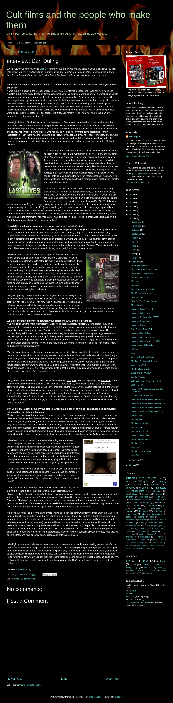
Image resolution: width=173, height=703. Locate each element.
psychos (130, 487)
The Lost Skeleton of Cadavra (144, 361)
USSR (139, 573)
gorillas (129, 517)
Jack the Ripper (146, 534)
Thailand (146, 564)
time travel (131, 514)
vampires (155, 484)
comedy (162, 481)
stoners (128, 548)
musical (129, 511)
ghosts (147, 481)
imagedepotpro (96, 697)
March (135, 258)
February (136, 262)
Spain (160, 567)
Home (9, 43)
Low (133, 353)
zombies (136, 484)
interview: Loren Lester (141, 321)
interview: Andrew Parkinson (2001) (147, 407)
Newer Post (14, 678)
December (137, 222)
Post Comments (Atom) (30, 685)
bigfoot (160, 525)
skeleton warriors (156, 545)
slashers (134, 502)
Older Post (112, 678)
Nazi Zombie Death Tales (142, 329)
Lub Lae (135, 349)
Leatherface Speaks (140, 431)
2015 (131, 214)
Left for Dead (137, 427)
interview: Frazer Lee (140, 325)
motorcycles (141, 545)
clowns (132, 523)
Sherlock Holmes (133, 525)
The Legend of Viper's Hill (142, 423)
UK (128, 561)
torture (163, 540)
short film (131, 481)
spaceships (138, 490)
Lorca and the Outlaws (141, 373)
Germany (148, 567)
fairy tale (130, 528)
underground (139, 548)
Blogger (118, 697)
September (137, 234)
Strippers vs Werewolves (142, 395)
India (159, 564)
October (135, 230)
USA (145, 561)
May (134, 250)
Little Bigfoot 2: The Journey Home (147, 381)
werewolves (135, 500)
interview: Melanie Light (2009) (145, 317)
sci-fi (155, 540)
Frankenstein (154, 508)
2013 (131, 465)
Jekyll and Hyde (155, 523)
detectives (142, 520)
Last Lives (44, 69)
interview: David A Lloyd (142, 309)
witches (158, 494)
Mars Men (135, 285)
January (135, 460)
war (164, 505)
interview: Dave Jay (140, 435)
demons (145, 494)
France (150, 570)
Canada (140, 570)
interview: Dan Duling (141, 333)
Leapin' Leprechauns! (141, 439)
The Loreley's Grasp (140, 369)
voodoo (154, 531)
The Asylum (131, 537)
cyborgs (141, 517)
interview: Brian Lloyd (141, 313)
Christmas (136, 508)
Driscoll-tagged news (139, 602)
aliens (145, 487)
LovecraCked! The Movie (142, 357)
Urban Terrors (23, 43)
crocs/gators (145, 537)
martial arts (161, 500)
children (129, 497)
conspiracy (130, 520)
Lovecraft (143, 511)
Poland (146, 573)
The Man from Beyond (141, 293)
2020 (131, 198)
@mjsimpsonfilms (140, 173)
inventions (129, 545)
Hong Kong (131, 567)
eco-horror (158, 537)
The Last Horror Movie (141, 451)
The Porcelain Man (139, 265)
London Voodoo (138, 377)
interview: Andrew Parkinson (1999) (147, 411)
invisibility (142, 528)
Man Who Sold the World (142, 289)
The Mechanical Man (140, 277)
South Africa (161, 570)
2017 (131, 206)
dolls (152, 517)
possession (140, 531)
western (163, 520)
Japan (162, 561)
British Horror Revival (141, 478)
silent (142, 523)
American (18, 579)
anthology (147, 502)
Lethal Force (136, 419)
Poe (160, 517)
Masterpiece (136, 281)
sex (138, 505)
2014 (131, 218)
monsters (143, 497)
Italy (134, 564)
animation (156, 491)
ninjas (128, 531)
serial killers (131, 494)
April (134, 254)
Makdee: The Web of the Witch (145, 301)
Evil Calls (130, 596)
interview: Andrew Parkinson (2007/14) (148, 403)
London (160, 534)
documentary (160, 497)
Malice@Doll (137, 297)
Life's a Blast (137, 415)
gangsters (160, 487)
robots (129, 505)
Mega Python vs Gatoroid (142, 273)
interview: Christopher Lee (143, 337)
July (134, 242)
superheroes (151, 505)
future (148, 500)
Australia (129, 570)
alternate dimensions (152, 514)
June (134, 246)
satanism (158, 511)
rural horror (144, 540)
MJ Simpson (135, 136)
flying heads (131, 540)
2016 (131, 210)
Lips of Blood (137, 385)
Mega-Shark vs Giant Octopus (145, 269)
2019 (131, 202)
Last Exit (135, 455)
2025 (131, 194)
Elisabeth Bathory (136, 543)
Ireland (131, 573)
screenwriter (29, 579)
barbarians (148, 525)
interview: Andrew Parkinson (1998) (147, 399)
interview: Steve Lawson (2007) (145, 341)
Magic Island (137, 305)
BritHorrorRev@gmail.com (138, 182)
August (135, 238)
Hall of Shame (40, 43)
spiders (153, 520)
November (137, 226)
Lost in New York (138, 365)
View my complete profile (137, 156)
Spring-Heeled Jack (155, 543)
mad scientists (156, 528)
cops (159, 502)
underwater (150, 548)
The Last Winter (138, 443)
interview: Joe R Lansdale (143, 345)
